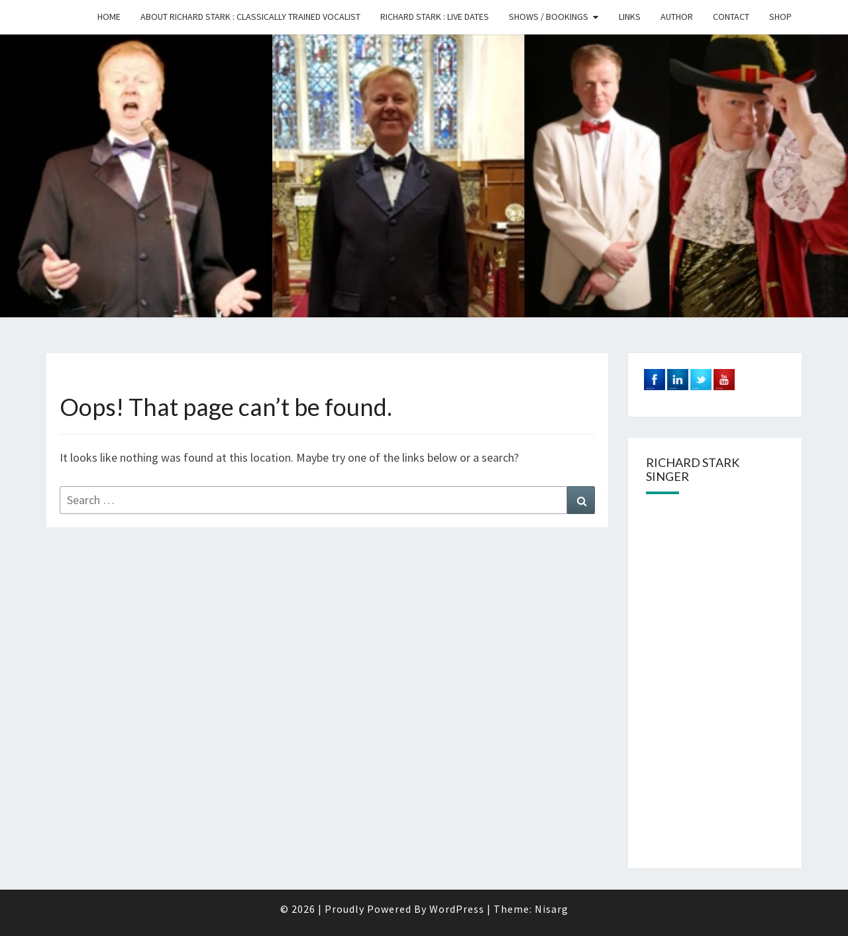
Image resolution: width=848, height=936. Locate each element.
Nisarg (551, 908)
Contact (731, 17)
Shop (780, 17)
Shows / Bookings (548, 17)
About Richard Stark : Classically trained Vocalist (250, 17)
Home (109, 17)
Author (677, 17)
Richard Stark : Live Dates (434, 17)
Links (630, 17)
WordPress (456, 908)
